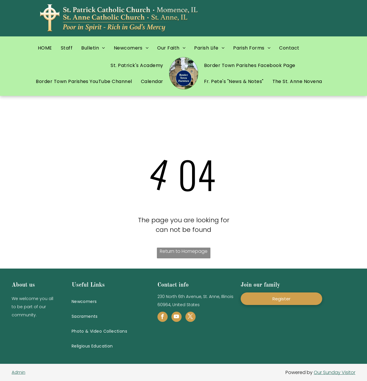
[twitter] (190, 317)
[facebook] (162, 317)
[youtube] (176, 317)
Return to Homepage (184, 251)
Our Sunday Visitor (334, 372)
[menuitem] (44, 48)
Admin (18, 372)
